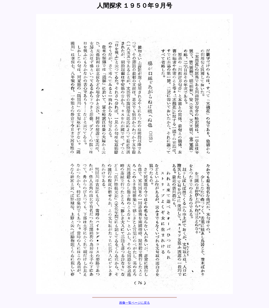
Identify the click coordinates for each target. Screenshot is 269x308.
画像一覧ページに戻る (134, 302)
